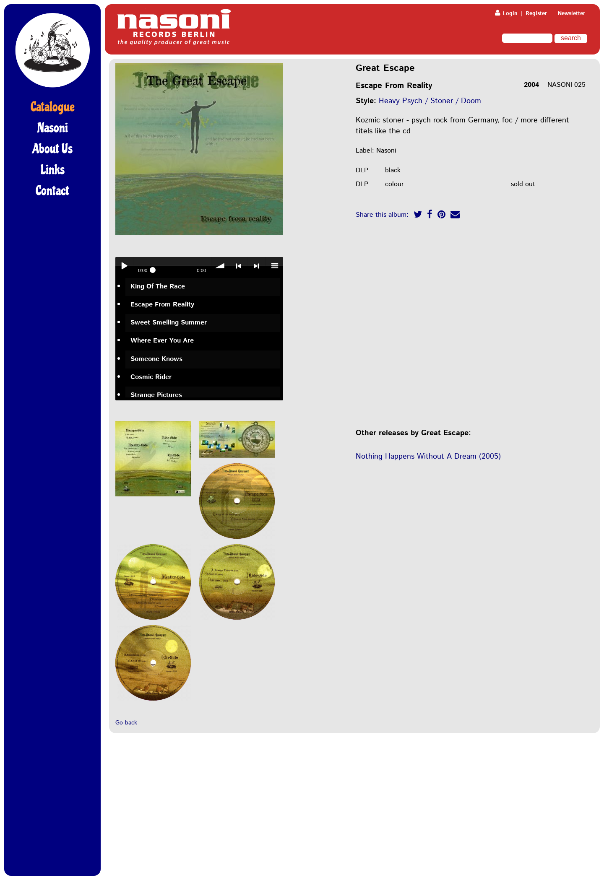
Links (53, 170)
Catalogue (53, 107)
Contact (52, 191)
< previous (238, 266)
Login (506, 14)
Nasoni (52, 128)
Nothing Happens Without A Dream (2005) (428, 456)
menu (274, 266)
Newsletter (571, 14)
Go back (126, 723)
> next (256, 266)
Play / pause (124, 266)
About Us (52, 149)
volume (220, 266)
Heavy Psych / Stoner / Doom (430, 101)
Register (536, 14)
